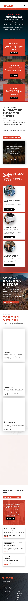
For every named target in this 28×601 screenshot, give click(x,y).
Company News (12, 515)
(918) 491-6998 (10, 552)
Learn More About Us (11, 302)
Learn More (14, 53)
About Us (19, 565)
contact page (7, 180)
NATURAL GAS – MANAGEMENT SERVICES (13, 200)
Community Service (12, 501)
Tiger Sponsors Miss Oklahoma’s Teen (12, 499)
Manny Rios (9, 480)
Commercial (7, 566)
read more (6, 506)
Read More (7, 370)
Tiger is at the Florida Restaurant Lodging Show (13, 476)
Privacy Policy (17, 596)
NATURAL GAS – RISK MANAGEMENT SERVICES (11, 228)
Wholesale (7, 568)
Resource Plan (20, 572)
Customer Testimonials (12, 138)
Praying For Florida (8, 527)
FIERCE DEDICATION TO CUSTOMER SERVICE (11, 256)
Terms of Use (10, 596)
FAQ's (18, 567)
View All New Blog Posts (12, 467)
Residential (7, 564)
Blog (18, 570)
